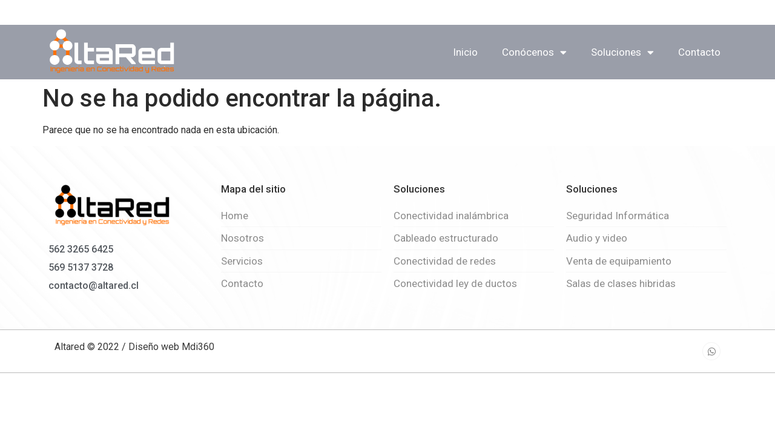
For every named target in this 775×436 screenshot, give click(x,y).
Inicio (465, 52)
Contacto (699, 52)
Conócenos (534, 52)
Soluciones (622, 52)
